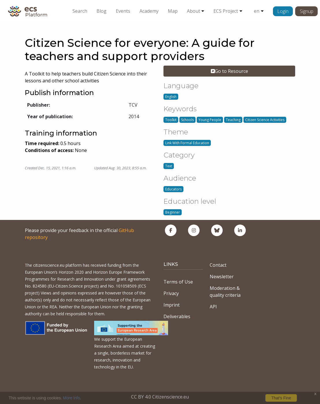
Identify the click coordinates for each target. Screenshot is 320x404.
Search (79, 11)
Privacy (171, 293)
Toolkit (170, 119)
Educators (173, 189)
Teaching (233, 119)
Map (173, 11)
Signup (306, 11)
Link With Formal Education (187, 142)
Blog (101, 11)
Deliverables (176, 316)
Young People (209, 119)
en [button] (256, 11)
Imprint (171, 305)
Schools (187, 119)
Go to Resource (229, 71)
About (193, 11)
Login (283, 11)
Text (168, 166)
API (213, 306)
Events (123, 11)
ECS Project (225, 11)
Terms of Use (178, 282)
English (170, 96)
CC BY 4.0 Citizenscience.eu (160, 397)
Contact (218, 265)
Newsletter (222, 276)
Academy (149, 11)
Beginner (172, 212)
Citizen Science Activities (264, 119)
